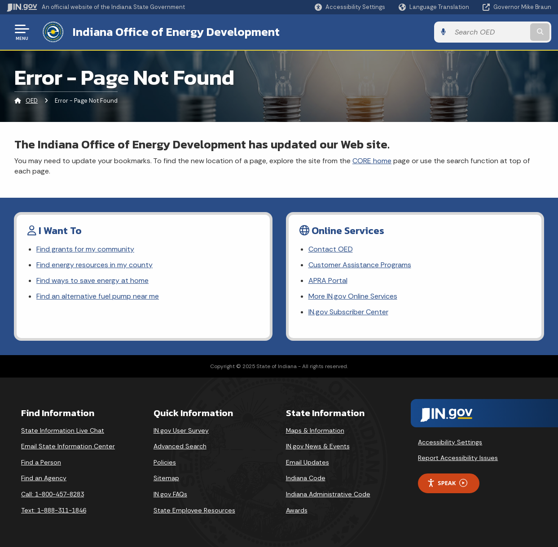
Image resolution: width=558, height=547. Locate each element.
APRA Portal (327, 280)
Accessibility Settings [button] (450, 442)
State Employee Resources (194, 510)
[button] (350, 7)
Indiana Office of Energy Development (176, 31)
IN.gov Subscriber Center (348, 312)
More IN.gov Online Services (352, 296)
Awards (297, 510)
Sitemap (166, 478)
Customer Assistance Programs (359, 264)
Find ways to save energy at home (92, 280)
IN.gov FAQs (170, 494)
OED (32, 100)
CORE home (371, 160)
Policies (165, 462)
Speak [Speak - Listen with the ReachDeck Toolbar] (447, 483)
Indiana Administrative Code (328, 494)
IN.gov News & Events (318, 446)
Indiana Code (305, 478)
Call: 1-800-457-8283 (52, 494)
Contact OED (330, 249)
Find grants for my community (85, 249)
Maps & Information (315, 430)
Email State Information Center (68, 446)
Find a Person (41, 462)
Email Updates (307, 462)
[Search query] (489, 32)
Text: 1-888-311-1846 (53, 510)
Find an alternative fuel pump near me (97, 296)
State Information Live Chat (62, 430)
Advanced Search (180, 446)
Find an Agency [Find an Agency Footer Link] (43, 478)
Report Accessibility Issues (458, 458)
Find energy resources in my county (94, 264)
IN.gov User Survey (181, 430)
